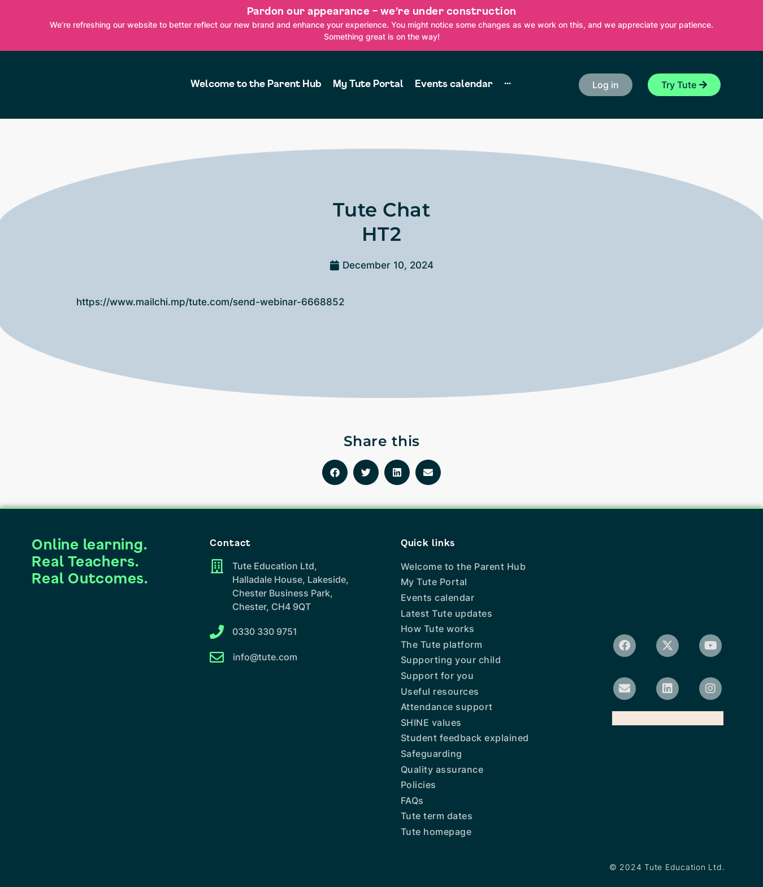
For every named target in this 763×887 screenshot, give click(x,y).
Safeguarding (431, 753)
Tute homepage (436, 831)
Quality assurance (442, 769)
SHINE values (431, 722)
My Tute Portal (434, 581)
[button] (605, 84)
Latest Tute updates (447, 613)
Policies (418, 784)
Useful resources (440, 691)
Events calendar (438, 597)
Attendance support (447, 706)
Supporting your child (451, 659)
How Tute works (438, 628)
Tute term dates (437, 815)
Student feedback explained (465, 737)
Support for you (437, 675)
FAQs (412, 800)
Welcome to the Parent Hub (463, 566)
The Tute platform (442, 644)
